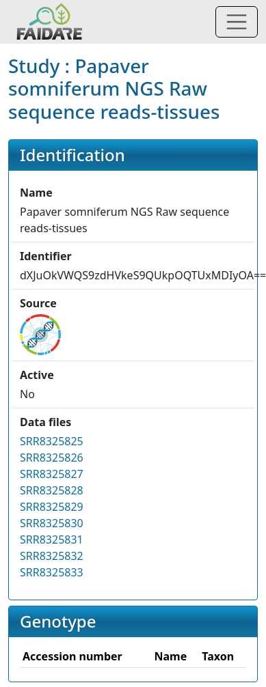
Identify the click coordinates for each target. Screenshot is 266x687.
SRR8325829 (51, 506)
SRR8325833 (51, 572)
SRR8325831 (51, 539)
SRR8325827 (51, 473)
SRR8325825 (51, 441)
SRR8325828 (51, 490)
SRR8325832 (51, 555)
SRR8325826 (51, 457)
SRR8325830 (51, 523)
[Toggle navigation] (236, 22)
